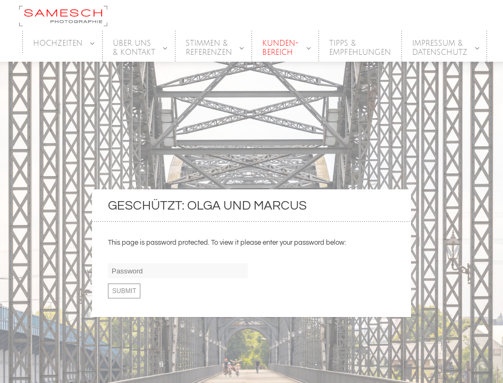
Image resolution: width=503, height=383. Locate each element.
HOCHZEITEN (58, 43)
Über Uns (134, 48)
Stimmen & (209, 48)
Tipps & (360, 48)
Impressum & (440, 48)
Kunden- (281, 48)
